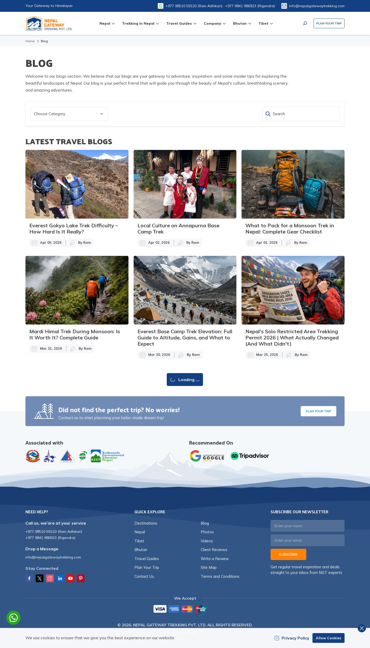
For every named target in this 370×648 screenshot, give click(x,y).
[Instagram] (50, 578)
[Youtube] (70, 578)
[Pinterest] (81, 578)
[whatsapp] (13, 618)
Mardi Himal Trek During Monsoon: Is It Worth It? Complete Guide (74, 334)
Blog (205, 523)
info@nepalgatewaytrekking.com (317, 6)
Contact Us (144, 576)
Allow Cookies (328, 638)
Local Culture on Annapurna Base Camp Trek (178, 228)
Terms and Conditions (220, 576)
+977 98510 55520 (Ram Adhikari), (194, 6)
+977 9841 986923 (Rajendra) (250, 6)
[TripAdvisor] (249, 455)
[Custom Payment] (185, 609)
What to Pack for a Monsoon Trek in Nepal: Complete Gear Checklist (289, 228)
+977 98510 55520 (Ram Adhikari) (53, 531)
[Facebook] (29, 578)
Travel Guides (146, 558)
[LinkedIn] (60, 578)
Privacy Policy (291, 638)
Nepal (139, 531)
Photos (207, 531)
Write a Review (215, 558)
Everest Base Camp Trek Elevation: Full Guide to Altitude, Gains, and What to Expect (184, 337)
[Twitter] (39, 578)
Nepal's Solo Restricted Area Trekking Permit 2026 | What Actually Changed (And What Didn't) (292, 337)
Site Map (209, 567)
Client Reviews (214, 549)
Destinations (145, 523)
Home (30, 41)
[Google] (208, 455)
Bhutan (140, 549)
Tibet (139, 540)
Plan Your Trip (329, 23)
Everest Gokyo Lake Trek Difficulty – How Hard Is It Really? (73, 228)
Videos (207, 540)
